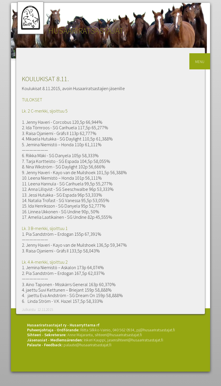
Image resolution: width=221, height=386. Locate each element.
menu (199, 61)
